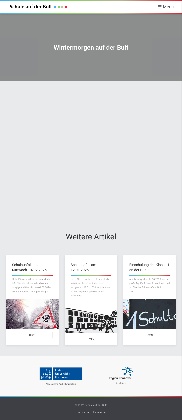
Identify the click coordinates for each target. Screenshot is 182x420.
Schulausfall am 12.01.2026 (83, 267)
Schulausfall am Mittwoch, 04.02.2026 (29, 267)
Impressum (99, 412)
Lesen (32, 335)
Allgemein (45, 96)
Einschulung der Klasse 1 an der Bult (149, 267)
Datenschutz (83, 412)
